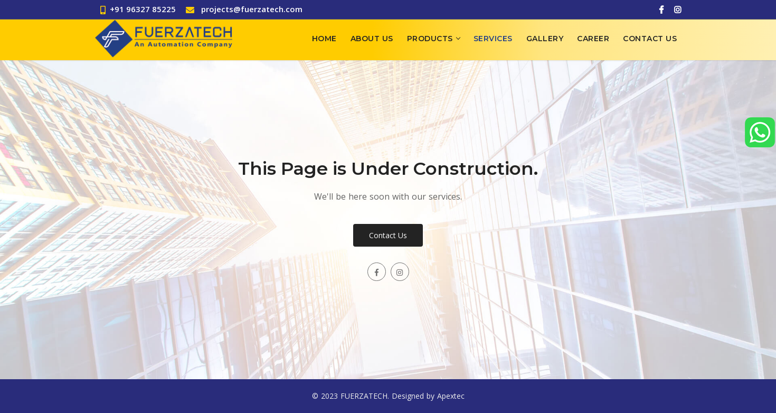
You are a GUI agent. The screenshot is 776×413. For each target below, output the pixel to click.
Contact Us (650, 38)
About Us (372, 38)
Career (593, 38)
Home (324, 38)
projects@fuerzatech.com (251, 9)
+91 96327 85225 (138, 9)
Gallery (545, 38)
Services (493, 38)
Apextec (451, 396)
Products (430, 38)
